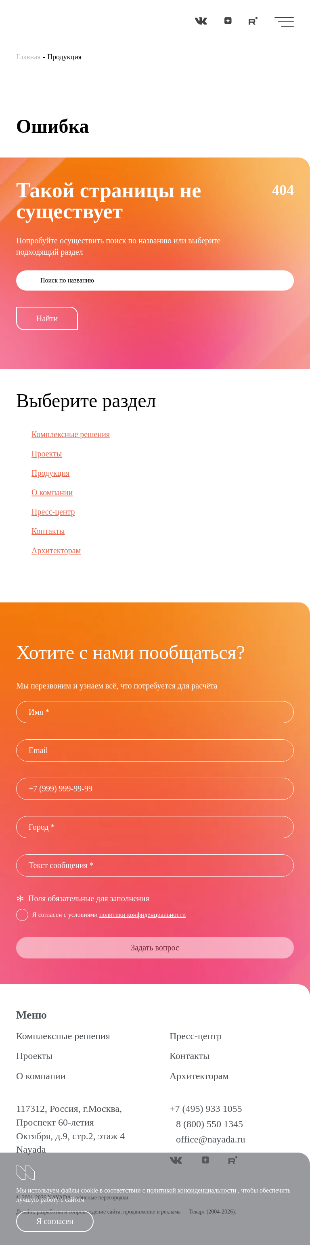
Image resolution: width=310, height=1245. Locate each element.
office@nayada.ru (210, 1139)
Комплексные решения (70, 434)
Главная (28, 57)
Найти (47, 318)
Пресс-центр (53, 511)
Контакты (48, 531)
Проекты (46, 453)
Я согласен (54, 1221)
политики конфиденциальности (142, 914)
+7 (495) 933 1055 (206, 1108)
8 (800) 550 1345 (209, 1124)
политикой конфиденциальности (192, 1190)
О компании (52, 492)
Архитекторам (56, 550)
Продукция (50, 473)
